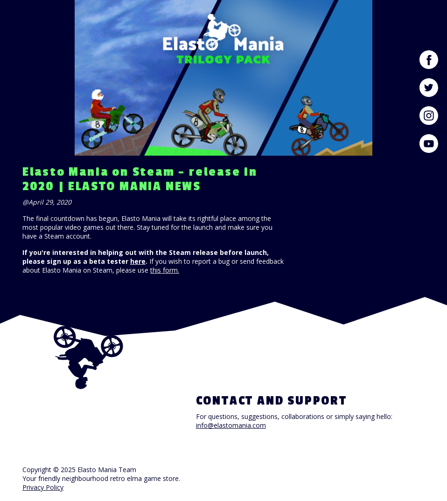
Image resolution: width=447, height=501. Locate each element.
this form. (164, 270)
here (138, 261)
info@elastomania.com (231, 425)
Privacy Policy (42, 487)
